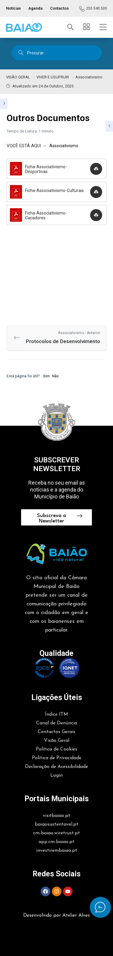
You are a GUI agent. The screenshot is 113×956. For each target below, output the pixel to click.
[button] (24, 27)
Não (55, 376)
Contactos (59, 8)
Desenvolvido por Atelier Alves (56, 915)
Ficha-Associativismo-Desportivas (46, 169)
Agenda (35, 8)
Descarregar (96, 170)
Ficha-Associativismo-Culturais (54, 190)
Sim (46, 376)
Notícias (13, 8)
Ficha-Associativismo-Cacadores (46, 215)
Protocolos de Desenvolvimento (61, 337)
